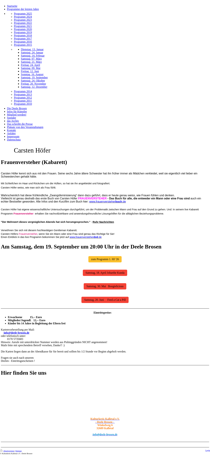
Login (207, 450)
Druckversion (7, 451)
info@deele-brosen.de (16, 332)
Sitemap (18, 451)
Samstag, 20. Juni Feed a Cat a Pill (105, 299)
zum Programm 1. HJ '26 (105, 259)
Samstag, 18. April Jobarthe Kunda (105, 272)
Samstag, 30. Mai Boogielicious (105, 286)
